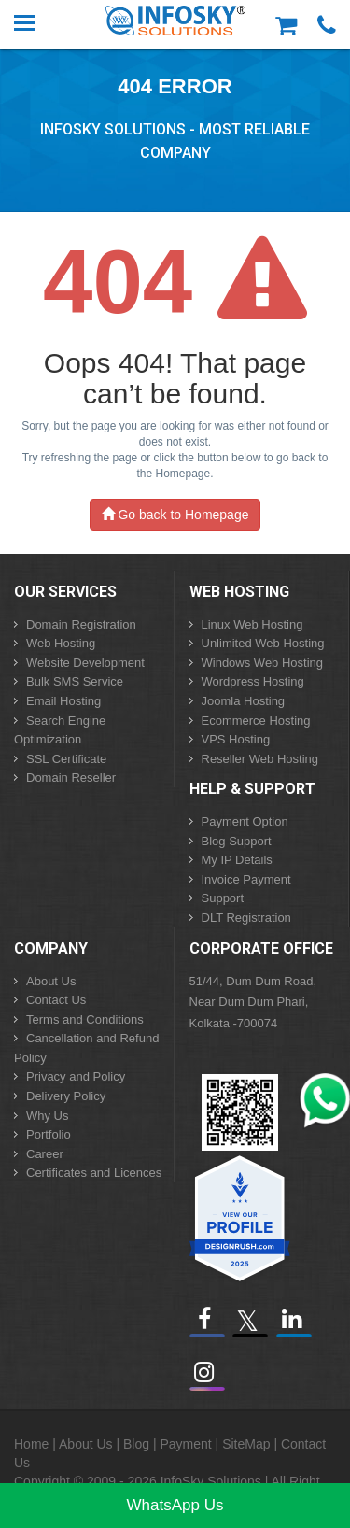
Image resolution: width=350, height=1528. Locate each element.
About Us (51, 981)
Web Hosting (60, 643)
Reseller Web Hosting (260, 759)
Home (31, 1443)
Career (44, 1154)
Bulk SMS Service (74, 681)
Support (223, 898)
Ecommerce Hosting (256, 721)
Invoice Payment (246, 879)
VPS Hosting (236, 739)
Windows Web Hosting (263, 663)
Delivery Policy (65, 1096)
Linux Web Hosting (252, 624)
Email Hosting (63, 701)
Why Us (47, 1116)
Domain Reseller (71, 778)
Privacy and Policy (75, 1076)
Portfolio (48, 1134)
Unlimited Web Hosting (263, 643)
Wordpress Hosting (253, 681)
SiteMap (246, 1443)
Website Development (85, 663)
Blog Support (237, 841)
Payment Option (245, 821)
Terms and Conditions (85, 1019)
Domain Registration (81, 624)
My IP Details (237, 860)
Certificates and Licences (93, 1173)
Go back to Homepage (175, 514)
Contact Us (56, 1000)
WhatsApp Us (175, 1505)
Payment (185, 1443)
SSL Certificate (66, 759)
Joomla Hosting (244, 701)
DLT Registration (246, 918)
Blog (136, 1443)
